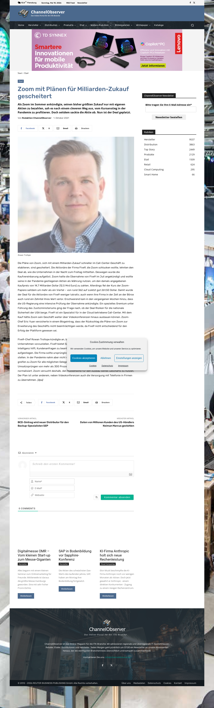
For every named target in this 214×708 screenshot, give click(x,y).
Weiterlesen (26, 596)
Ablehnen (105, 358)
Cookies (92, 366)
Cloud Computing (108, 564)
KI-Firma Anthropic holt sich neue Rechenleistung (114, 555)
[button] (192, 25)
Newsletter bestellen (168, 117)
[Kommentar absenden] (117, 497)
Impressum (123, 366)
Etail (26, 73)
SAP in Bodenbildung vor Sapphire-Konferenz (75, 555)
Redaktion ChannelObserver (36, 118)
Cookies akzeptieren (83, 358)
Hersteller (23, 564)
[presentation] (112, 484)
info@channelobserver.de (118, 657)
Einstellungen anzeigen (129, 358)
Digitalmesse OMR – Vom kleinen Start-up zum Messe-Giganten (34, 555)
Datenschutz (107, 366)
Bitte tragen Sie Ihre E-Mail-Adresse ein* (168, 104)
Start (20, 73)
